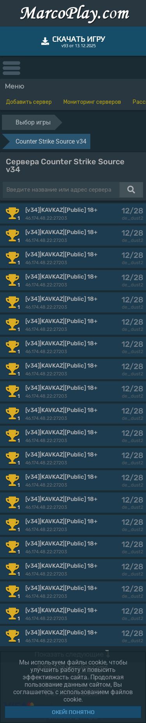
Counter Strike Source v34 (51, 141)
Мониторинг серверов (92, 102)
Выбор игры (33, 122)
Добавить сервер (29, 102)
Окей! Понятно (73, 712)
